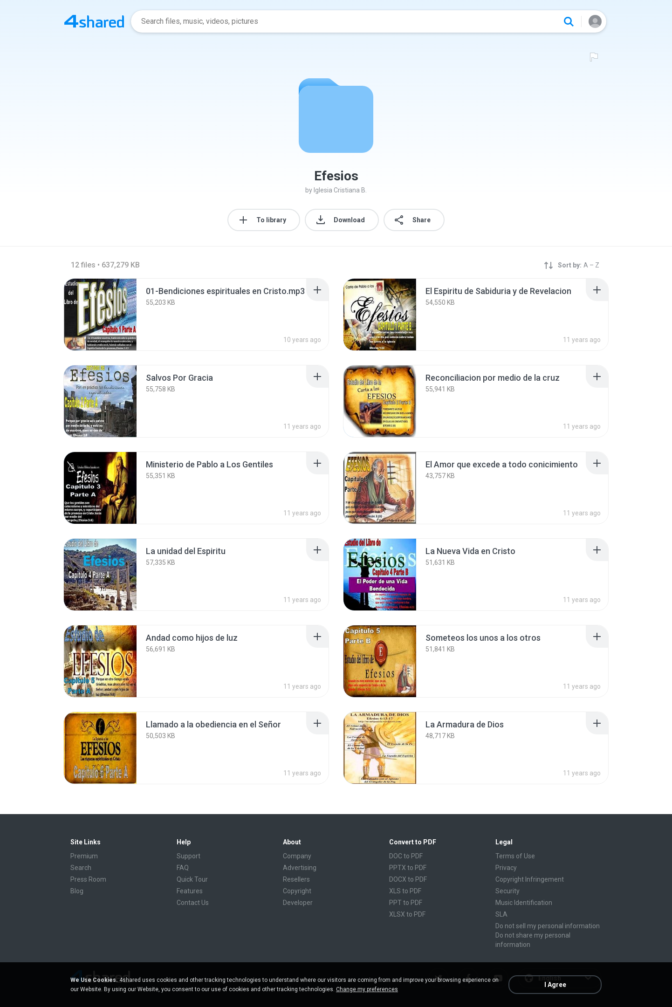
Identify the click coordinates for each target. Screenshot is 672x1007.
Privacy (506, 867)
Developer (298, 902)
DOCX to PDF (408, 879)
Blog (76, 891)
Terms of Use (515, 856)
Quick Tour (192, 879)
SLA (501, 914)
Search (80, 867)
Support (188, 856)
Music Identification (523, 902)
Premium (84, 856)
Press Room (88, 879)
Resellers (296, 879)
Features (190, 891)
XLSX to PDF (407, 914)
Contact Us (193, 902)
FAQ (183, 867)
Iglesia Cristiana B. (340, 190)
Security (507, 891)
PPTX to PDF (407, 867)
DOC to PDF (406, 856)
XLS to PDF (405, 891)
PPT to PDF (405, 902)
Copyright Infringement (529, 879)
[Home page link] (94, 21)
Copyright (297, 891)
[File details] (100, 314)
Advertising (299, 867)
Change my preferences (367, 989)
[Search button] (568, 21)
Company (297, 856)
